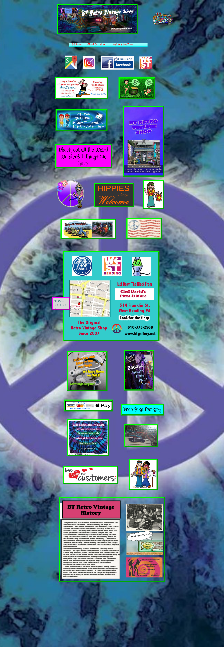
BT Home (77, 44)
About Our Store (96, 44)
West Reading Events (123, 44)
